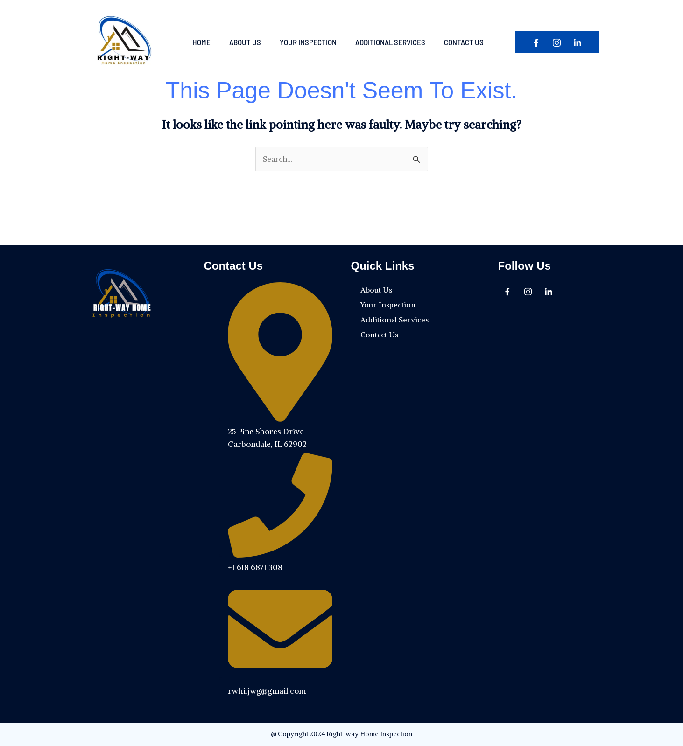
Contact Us (464, 42)
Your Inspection (308, 42)
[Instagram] (557, 43)
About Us (245, 42)
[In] (577, 43)
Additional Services (390, 42)
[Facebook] (536, 43)
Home (201, 42)
